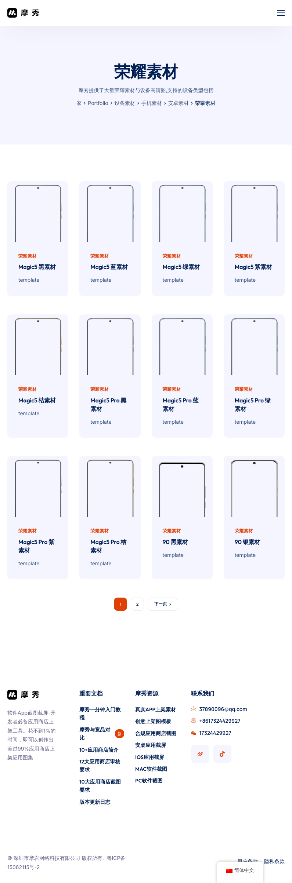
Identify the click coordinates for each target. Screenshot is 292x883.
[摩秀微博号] (200, 754)
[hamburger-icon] (281, 13)
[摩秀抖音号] (222, 754)
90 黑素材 (175, 544)
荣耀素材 (27, 256)
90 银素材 (247, 544)
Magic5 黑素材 (37, 267)
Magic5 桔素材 (37, 401)
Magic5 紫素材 (253, 267)
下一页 (160, 605)
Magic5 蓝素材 (109, 267)
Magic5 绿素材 (181, 267)
